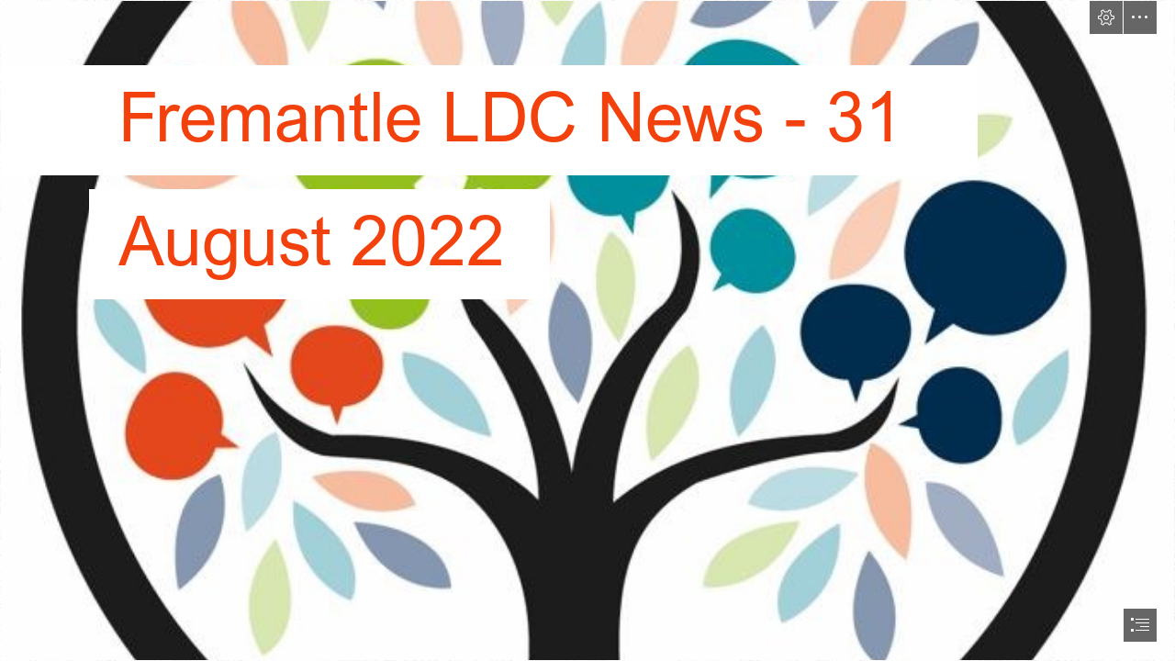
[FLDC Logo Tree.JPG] (587, 330)
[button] (1106, 17)
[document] (587, 330)
